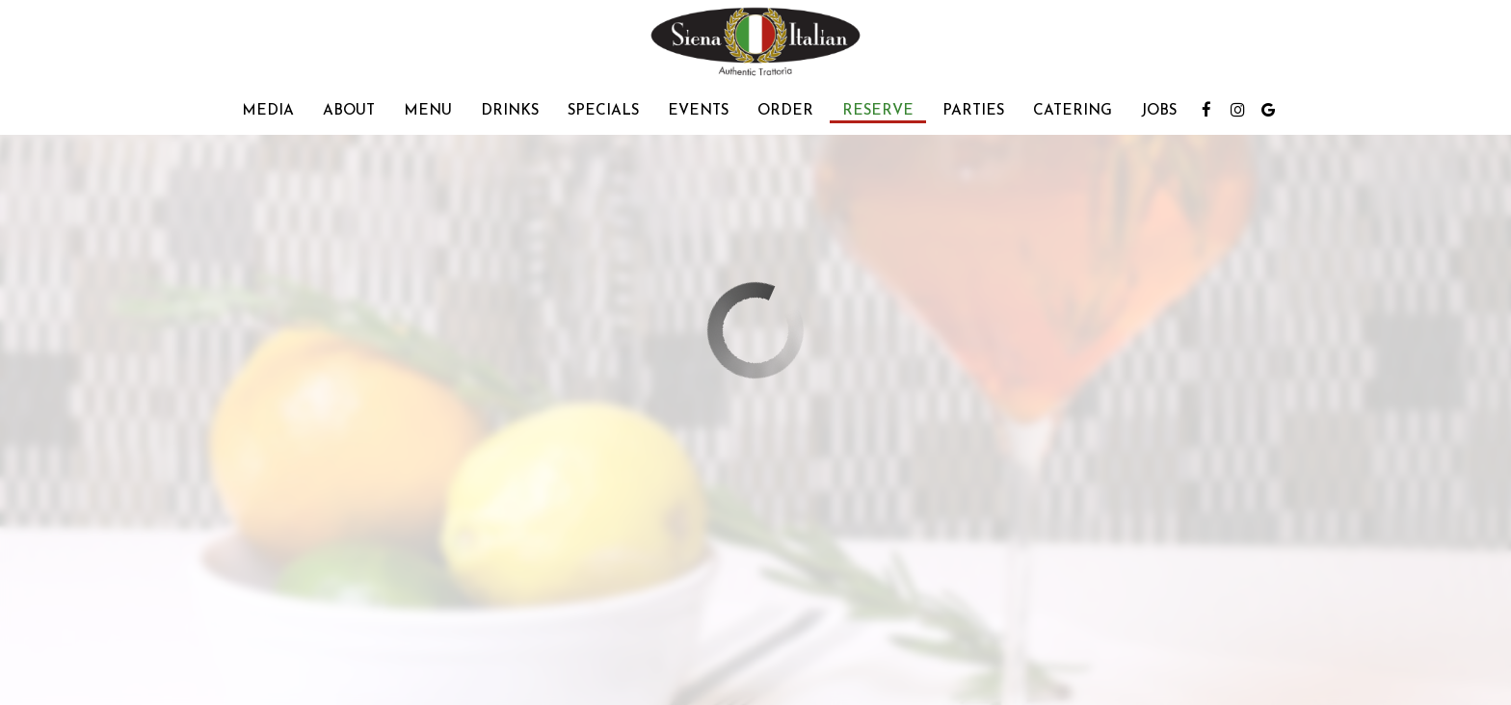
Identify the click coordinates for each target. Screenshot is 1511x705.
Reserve (878, 110)
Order (785, 110)
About (349, 110)
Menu (428, 110)
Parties (973, 110)
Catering (1072, 110)
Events (698, 110)
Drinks (510, 110)
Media (268, 110)
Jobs (1159, 110)
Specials (603, 110)
